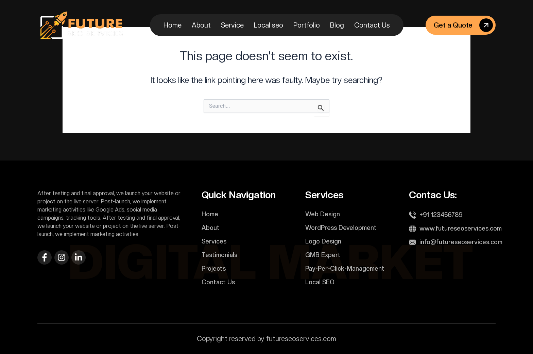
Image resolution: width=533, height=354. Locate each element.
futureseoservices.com (301, 339)
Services (214, 241)
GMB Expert (323, 254)
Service (232, 25)
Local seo (268, 25)
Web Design (322, 214)
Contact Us (372, 25)
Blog (337, 25)
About (201, 25)
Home (173, 25)
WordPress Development (341, 227)
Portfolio (306, 25)
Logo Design (323, 241)
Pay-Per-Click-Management (344, 268)
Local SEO (319, 282)
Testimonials (219, 254)
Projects (214, 268)
